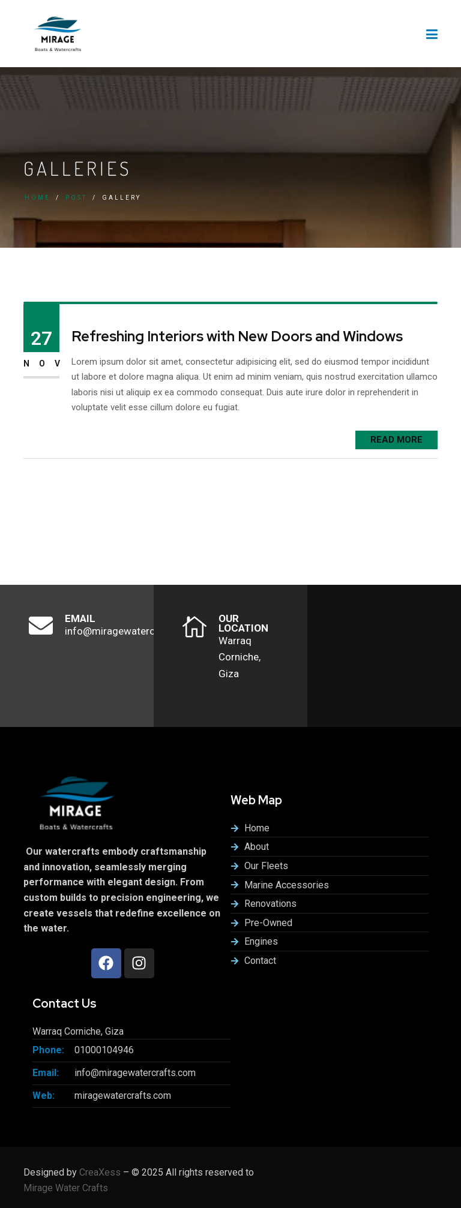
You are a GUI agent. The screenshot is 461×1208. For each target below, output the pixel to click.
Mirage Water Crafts (65, 1188)
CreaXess (100, 1172)
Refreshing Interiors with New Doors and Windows (237, 336)
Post (76, 197)
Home (37, 197)
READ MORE (396, 439)
